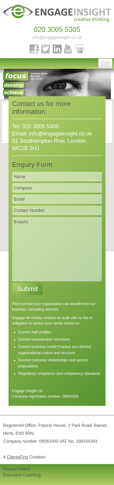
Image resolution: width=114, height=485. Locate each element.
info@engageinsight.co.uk (57, 37)
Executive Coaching (22, 475)
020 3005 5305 (57, 29)
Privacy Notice (16, 468)
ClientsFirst (17, 457)
